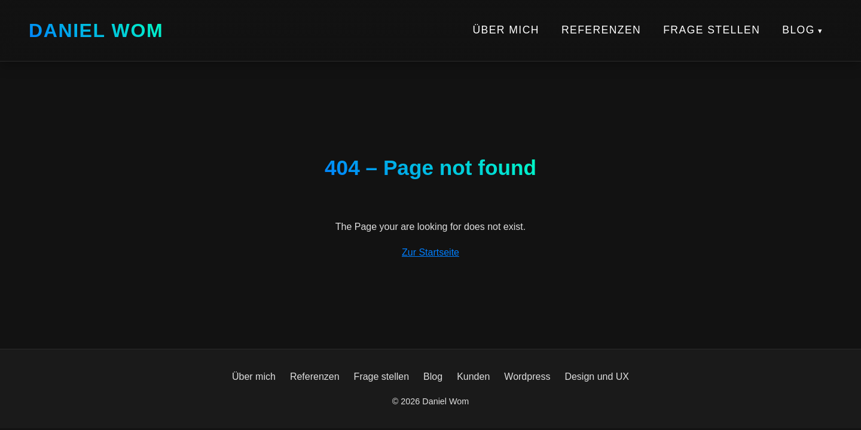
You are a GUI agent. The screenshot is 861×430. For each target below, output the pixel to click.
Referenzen (601, 30)
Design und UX (596, 376)
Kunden (473, 376)
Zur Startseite (430, 252)
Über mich (505, 30)
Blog (798, 30)
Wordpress (527, 376)
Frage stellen (711, 30)
